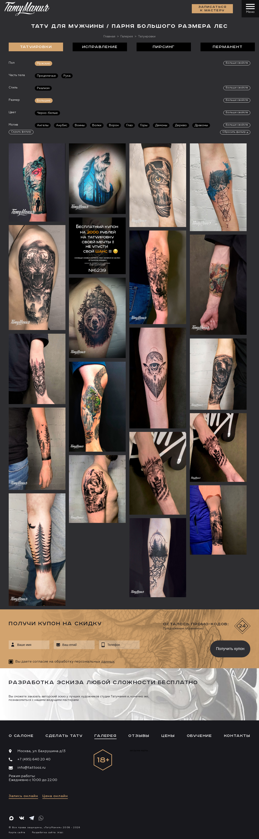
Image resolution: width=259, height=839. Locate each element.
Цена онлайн (55, 796)
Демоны (161, 125)
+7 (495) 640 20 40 (33, 759)
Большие (43, 100)
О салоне (21, 736)
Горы (143, 125)
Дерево (181, 125)
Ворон (114, 125)
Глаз (129, 125)
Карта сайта (17, 832)
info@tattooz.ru (31, 767)
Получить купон (230, 649)
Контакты (237, 736)
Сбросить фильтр (234, 132)
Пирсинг (164, 47)
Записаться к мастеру (212, 8)
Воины (80, 125)
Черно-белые (47, 112)
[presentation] (171, 647)
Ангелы (42, 125)
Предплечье (46, 75)
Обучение (199, 736)
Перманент (227, 47)
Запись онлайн (23, 796)
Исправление (100, 47)
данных (108, 661)
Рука (66, 75)
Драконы (201, 125)
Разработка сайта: (47, 832)
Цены (168, 736)
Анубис (61, 125)
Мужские (43, 63)
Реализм (43, 88)
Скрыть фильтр (21, 132)
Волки (96, 125)
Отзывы (138, 736)
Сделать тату (64, 736)
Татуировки (36, 47)
